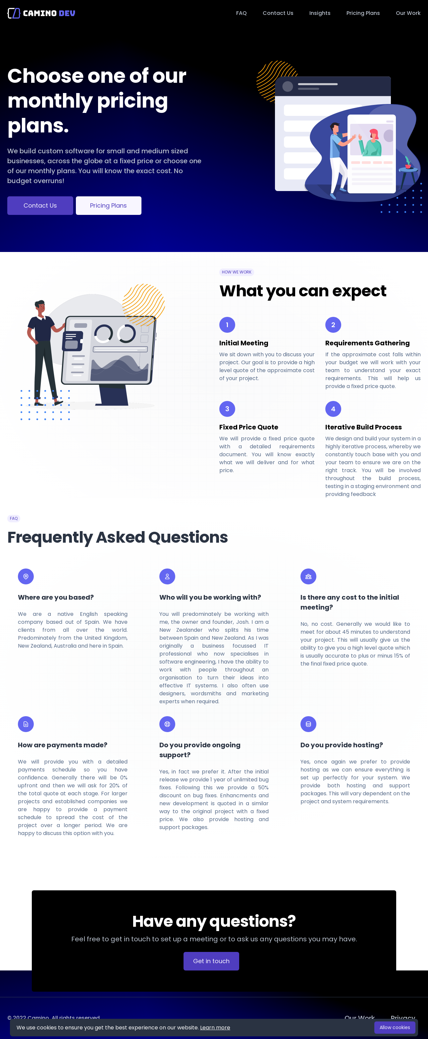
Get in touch (211, 961)
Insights (320, 13)
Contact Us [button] (278, 13)
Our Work (408, 13)
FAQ (241, 13)
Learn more (215, 1027)
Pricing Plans (363, 13)
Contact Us (40, 205)
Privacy (403, 1018)
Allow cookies (395, 1027)
